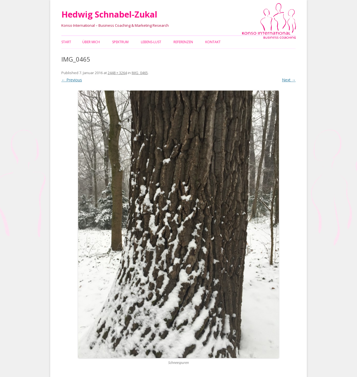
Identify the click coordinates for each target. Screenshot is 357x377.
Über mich (91, 42)
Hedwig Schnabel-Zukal (109, 14)
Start (66, 42)
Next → (289, 79)
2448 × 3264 (117, 72)
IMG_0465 (140, 72)
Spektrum (120, 42)
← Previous (71, 79)
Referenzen (183, 42)
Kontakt (213, 42)
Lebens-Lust (151, 42)
